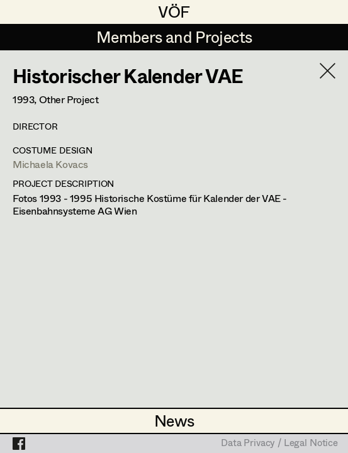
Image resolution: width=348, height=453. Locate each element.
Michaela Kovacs (50, 164)
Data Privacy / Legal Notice (279, 443)
